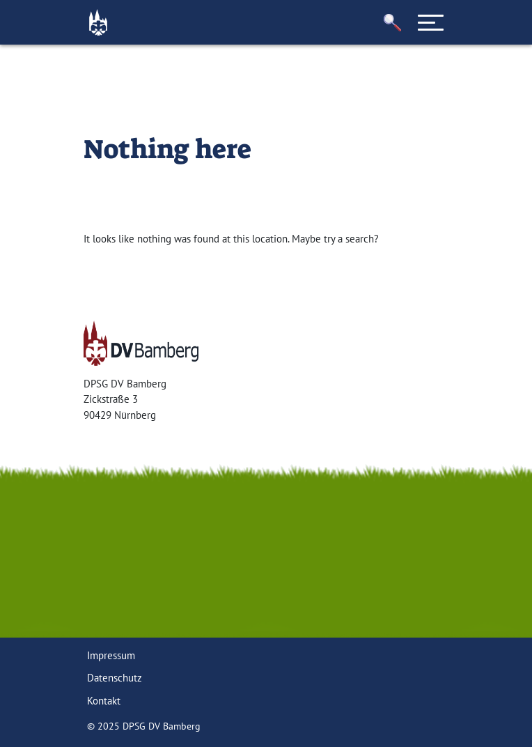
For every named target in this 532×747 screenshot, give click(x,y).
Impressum (111, 655)
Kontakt (103, 700)
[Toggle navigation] (431, 22)
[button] (392, 22)
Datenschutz (114, 677)
